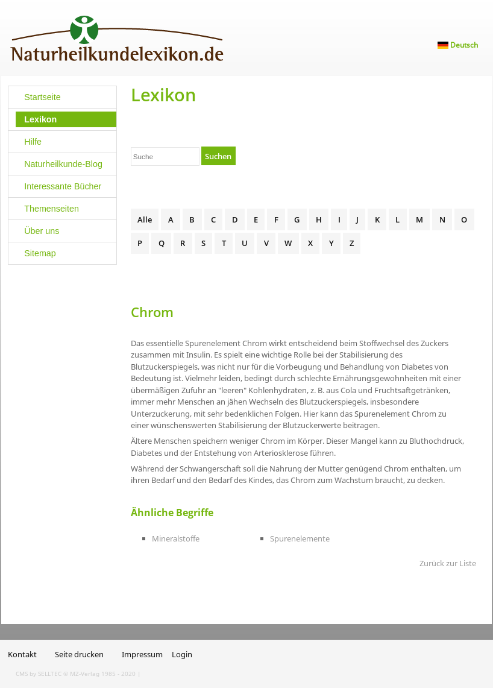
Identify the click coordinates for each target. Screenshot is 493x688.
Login (182, 654)
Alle (144, 219)
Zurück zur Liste (447, 563)
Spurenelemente (300, 538)
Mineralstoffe (175, 538)
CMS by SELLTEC (38, 673)
